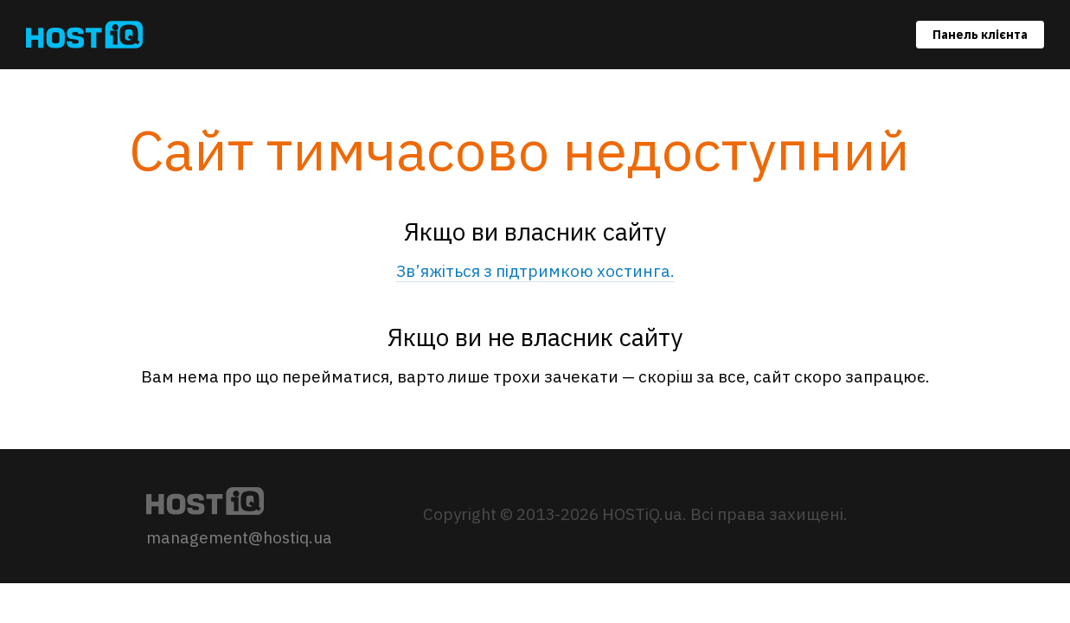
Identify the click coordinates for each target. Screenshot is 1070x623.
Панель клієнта (980, 34)
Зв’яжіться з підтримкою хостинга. (535, 270)
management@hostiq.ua (239, 537)
